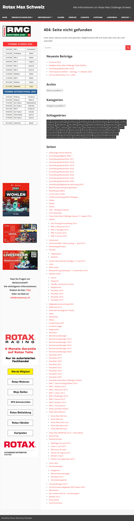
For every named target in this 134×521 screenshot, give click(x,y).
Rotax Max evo (57, 419)
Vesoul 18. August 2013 (60, 452)
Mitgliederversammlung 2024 (61, 304)
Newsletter (53, 317)
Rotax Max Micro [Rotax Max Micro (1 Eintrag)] (99, 134)
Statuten (54, 257)
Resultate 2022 (55, 367)
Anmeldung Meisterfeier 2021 (61, 172)
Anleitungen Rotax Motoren (60, 152)
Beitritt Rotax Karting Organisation (63, 187)
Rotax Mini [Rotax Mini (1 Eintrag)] (77, 137)
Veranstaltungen (56, 466)
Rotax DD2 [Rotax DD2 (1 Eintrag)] (64, 131)
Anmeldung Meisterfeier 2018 (61, 162)
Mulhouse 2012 (55, 307)
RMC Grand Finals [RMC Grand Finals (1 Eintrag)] (75, 127)
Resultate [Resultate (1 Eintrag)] (122, 124)
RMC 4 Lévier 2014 (58, 233)
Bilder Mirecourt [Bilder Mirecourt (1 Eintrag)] (72, 121)
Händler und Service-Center (62, 284)
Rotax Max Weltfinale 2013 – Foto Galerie (66, 433)
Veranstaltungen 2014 (58, 484)
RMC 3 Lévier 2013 (57, 393)
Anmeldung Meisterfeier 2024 (61, 178)
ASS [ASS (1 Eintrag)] (48, 121)
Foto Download (55, 213)
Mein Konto (53, 267)
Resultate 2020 (55, 361)
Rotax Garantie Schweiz (58, 408)
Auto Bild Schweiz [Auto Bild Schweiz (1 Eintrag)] (57, 121)
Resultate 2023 (55, 370)
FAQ (28, 290)
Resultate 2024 (55, 374)
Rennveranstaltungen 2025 (60, 351)
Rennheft (53, 332)
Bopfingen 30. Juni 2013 (61, 443)
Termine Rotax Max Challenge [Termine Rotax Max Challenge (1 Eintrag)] (104, 137)
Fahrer (53, 277)
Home (4, 17)
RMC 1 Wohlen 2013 (57, 386)
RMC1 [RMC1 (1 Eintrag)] (53, 127)
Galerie (60, 17)
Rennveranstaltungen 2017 (60, 348)
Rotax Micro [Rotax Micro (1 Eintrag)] (67, 137)
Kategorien (55, 470)
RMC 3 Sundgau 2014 (59, 230)
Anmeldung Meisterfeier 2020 (61, 168)
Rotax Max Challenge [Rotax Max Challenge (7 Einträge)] (98, 131)
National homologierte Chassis (61, 310)
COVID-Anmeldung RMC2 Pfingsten (63, 197)
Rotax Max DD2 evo (59, 416)
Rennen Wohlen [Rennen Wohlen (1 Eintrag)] (111, 124)
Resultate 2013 (57, 476)
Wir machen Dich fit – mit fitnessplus (64, 493)
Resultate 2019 (55, 358)
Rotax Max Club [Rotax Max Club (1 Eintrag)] (113, 131)
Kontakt (125, 17)
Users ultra (53, 463)
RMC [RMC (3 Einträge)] (48, 127)
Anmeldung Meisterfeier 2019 (61, 165)
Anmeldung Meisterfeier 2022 (61, 175)
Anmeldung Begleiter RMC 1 (60, 156)
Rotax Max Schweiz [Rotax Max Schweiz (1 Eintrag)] (54, 137)
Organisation (56, 254)
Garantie (85, 17)
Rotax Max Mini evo (59, 428)
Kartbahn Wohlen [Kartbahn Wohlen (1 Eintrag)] (101, 121)
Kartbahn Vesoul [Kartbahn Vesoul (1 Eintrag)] (86, 121)
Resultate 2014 (57, 290)
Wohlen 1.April (57, 456)
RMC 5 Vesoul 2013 (57, 399)
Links (51, 264)
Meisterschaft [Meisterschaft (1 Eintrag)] (61, 124)
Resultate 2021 (55, 364)
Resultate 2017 (57, 300)
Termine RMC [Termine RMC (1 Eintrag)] (87, 137)
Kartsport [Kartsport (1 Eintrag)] (51, 124)
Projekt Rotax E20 (56, 323)
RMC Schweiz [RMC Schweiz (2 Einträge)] (113, 127)
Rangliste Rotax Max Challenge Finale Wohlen (67, 65)
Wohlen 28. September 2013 (63, 459)
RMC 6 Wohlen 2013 (57, 402)
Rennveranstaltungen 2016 (60, 345)
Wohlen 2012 (54, 496)
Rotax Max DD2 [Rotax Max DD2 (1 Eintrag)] (52, 134)
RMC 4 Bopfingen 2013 (58, 396)
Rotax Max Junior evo (59, 422)
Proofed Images (55, 326)
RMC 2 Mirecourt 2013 (58, 389)
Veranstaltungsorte (59, 480)
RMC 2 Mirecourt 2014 (60, 226)
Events (51, 206)
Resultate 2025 (55, 377)
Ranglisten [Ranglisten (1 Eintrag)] (82, 124)
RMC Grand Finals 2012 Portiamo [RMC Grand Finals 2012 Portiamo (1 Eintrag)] (95, 127)
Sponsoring (53, 436)
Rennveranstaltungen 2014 (60, 339)
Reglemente (56, 287)
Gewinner (55, 281)
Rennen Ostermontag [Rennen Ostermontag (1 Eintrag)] (96, 124)
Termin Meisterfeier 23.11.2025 (62, 75)
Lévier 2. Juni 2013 (58, 446)
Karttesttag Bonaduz (57, 246)
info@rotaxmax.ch (20, 297)
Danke (51, 200)
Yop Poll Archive (55, 503)
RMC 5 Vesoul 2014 (59, 236)
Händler (72, 17)
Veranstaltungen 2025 (21, 17)
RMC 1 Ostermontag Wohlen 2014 (63, 383)
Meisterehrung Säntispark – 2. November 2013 (68, 270)
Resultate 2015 (57, 293)
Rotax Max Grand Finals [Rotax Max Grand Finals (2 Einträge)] (68, 134)
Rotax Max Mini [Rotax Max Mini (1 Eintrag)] (112, 134)
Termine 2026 (55, 62)
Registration (54, 329)
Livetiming (98, 17)
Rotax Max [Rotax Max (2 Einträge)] (85, 131)
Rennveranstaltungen (58, 336)
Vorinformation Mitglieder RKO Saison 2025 (67, 487)
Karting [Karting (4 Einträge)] (112, 121)
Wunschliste (54, 500)
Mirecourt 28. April (58, 449)
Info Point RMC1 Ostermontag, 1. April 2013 (67, 243)
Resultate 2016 (57, 297)
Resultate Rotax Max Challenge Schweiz (65, 380)
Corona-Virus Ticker (57, 194)
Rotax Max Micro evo (59, 425)
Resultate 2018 (55, 355)
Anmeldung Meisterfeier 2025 (61, 68)
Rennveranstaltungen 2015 (60, 342)
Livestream (112, 17)
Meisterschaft (44, 17)
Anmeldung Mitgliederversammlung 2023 (66, 184)
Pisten (51, 320)
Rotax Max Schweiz (24, 7)
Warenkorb (53, 490)
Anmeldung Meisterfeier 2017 (61, 159)
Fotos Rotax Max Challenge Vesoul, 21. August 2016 (70, 216)
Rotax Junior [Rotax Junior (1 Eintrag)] (74, 131)
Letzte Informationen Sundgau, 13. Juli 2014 (67, 261)
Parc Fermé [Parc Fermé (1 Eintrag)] (72, 124)
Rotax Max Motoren (57, 412)
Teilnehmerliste (55, 439)
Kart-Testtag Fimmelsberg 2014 (64, 223)
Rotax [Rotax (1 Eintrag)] (121, 127)
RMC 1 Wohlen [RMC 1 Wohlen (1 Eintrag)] (62, 127)
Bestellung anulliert (57, 190)
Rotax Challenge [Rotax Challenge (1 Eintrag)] (53, 131)
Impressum (54, 240)
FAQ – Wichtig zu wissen (59, 210)
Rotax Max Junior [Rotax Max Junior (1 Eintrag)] (84, 134)
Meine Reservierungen (60, 473)
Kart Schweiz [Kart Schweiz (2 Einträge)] (121, 121)
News (51, 313)
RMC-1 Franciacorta (57, 405)
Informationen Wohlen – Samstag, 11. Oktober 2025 (70, 71)
